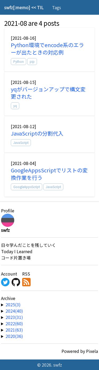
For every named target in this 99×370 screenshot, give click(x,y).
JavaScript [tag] (21, 142)
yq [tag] (15, 105)
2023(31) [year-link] (14, 317)
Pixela (92, 351)
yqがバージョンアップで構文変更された (48, 92)
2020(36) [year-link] (14, 336)
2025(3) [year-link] (13, 304)
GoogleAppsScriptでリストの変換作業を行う (49, 173)
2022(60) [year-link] (14, 323)
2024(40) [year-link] (14, 311)
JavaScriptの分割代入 (37, 133)
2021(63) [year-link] (14, 330)
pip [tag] (32, 61)
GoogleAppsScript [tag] (26, 186)
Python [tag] (18, 61)
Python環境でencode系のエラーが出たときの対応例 (47, 48)
